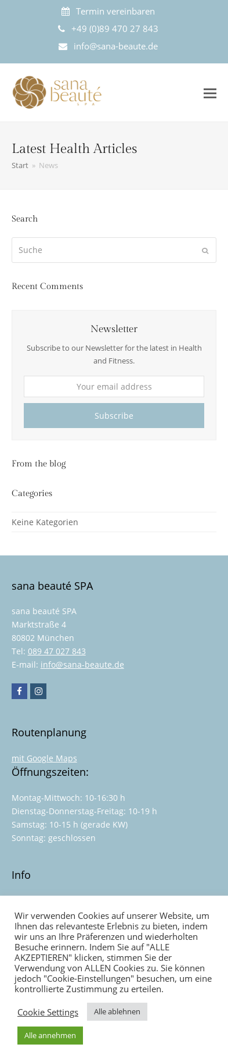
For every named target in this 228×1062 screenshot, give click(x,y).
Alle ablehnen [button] (117, 1011)
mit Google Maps (44, 758)
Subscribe (114, 415)
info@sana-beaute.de (116, 46)
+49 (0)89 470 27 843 (114, 28)
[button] (210, 92)
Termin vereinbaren (115, 11)
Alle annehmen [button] (50, 1035)
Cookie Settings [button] (47, 1012)
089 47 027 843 (57, 651)
